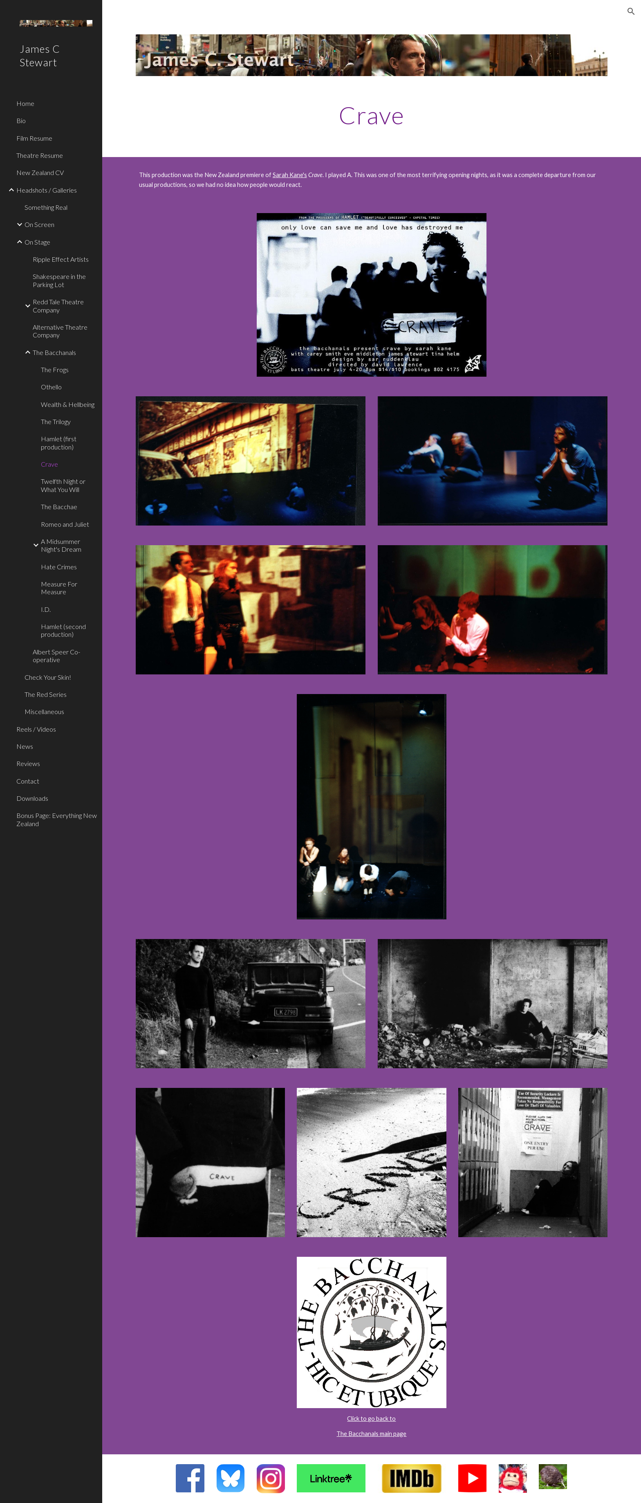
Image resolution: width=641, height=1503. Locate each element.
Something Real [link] (46, 207)
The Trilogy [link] (56, 421)
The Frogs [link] (55, 369)
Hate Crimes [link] (59, 567)
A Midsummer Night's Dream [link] (61, 545)
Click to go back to (371, 1418)
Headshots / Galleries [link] (46, 190)
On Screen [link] (39, 224)
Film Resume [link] (34, 138)
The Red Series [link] (46, 694)
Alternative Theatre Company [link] (60, 331)
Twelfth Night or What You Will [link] (63, 485)
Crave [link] (49, 464)
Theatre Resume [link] (39, 155)
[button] (631, 11)
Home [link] (25, 103)
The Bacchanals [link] (54, 352)
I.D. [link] (46, 609)
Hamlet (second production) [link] (63, 630)
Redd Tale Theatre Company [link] (58, 305)
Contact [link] (27, 781)
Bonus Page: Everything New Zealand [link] (56, 819)
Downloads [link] (32, 798)
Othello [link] (51, 387)
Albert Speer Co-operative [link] (56, 655)
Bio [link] (21, 120)
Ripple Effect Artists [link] (61, 259)
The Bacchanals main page (371, 1433)
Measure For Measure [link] (59, 587)
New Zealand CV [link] (40, 172)
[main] (371, 115)
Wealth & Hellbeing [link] (67, 404)
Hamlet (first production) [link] (58, 442)
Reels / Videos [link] (36, 729)
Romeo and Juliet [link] (65, 524)
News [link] (24, 746)
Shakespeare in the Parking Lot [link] (59, 280)
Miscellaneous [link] (44, 711)
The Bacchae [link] (59, 506)
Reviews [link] (28, 763)
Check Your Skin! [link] (48, 677)
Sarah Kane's (290, 174)
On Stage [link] (37, 242)
